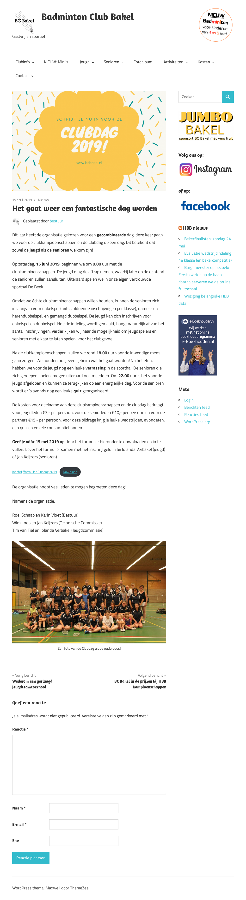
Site (15, 840)
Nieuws (43, 199)
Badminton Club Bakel (87, 16)
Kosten (206, 62)
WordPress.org (197, 422)
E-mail (19, 824)
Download (70, 471)
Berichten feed (197, 407)
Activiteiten (176, 62)
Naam (18, 808)
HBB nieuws (195, 228)
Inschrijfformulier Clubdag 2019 (34, 471)
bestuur (56, 221)
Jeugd (87, 62)
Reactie (20, 729)
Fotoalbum (143, 62)
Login (189, 400)
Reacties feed (196, 414)
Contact (25, 75)
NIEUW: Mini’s (56, 62)
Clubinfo (25, 62)
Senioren (114, 62)
